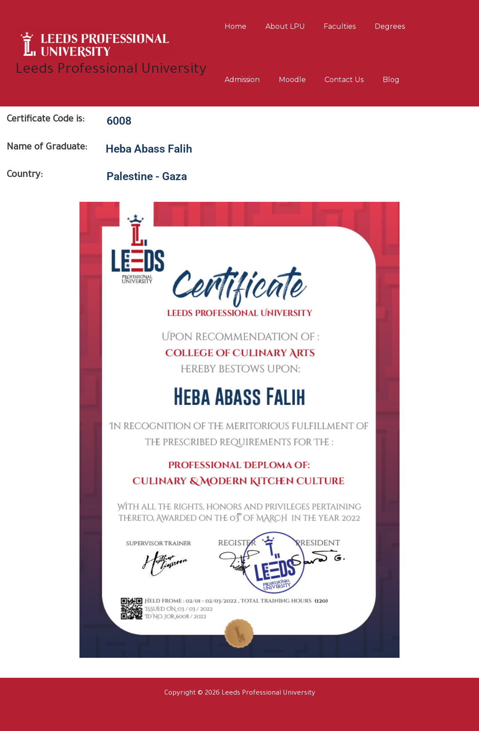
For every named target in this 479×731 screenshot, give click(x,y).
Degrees (401, 26)
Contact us (352, 79)
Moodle (297, 79)
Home (237, 26)
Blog (402, 79)
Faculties (348, 26)
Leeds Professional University (111, 70)
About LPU (290, 26)
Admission (243, 79)
